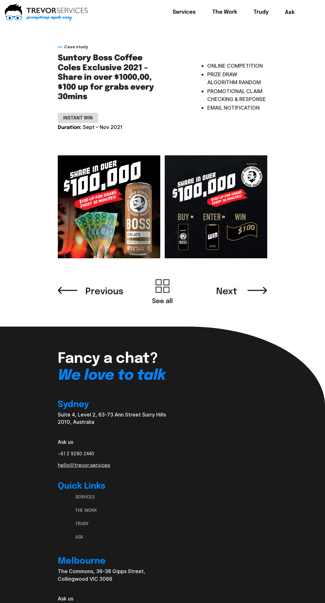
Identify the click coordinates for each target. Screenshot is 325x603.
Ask (79, 536)
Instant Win (78, 118)
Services (85, 496)
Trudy (82, 523)
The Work (86, 510)
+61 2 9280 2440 (76, 453)
